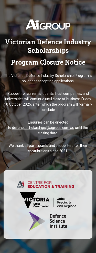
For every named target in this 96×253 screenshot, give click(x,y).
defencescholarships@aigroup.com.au (43, 128)
